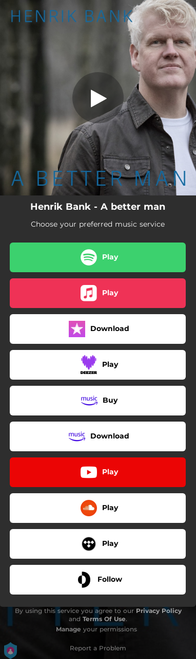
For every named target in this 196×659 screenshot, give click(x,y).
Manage (68, 629)
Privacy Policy (159, 610)
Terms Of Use (104, 619)
